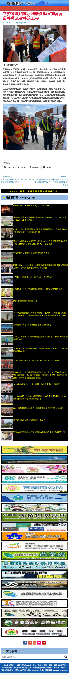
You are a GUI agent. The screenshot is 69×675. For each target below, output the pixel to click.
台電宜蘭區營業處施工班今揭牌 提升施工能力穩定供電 (36, 360)
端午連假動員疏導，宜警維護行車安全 (29, 420)
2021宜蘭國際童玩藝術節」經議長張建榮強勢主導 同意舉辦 (38, 408)
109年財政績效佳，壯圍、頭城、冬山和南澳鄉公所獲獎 (36, 384)
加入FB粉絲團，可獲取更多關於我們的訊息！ (34, 191)
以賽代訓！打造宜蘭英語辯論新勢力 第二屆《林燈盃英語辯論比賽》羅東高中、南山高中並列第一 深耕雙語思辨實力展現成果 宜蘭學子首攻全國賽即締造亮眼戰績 (40, 375)
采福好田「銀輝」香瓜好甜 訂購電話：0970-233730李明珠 (38, 289)
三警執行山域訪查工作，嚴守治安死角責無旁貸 (33, 277)
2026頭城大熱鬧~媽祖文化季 (25, 301)
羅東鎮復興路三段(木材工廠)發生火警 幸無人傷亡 (34, 205)
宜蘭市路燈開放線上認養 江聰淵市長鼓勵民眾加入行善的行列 (39, 432)
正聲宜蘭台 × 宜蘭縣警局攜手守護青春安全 (31, 253)
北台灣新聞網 (21, 23)
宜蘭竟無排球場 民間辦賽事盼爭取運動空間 (32, 325)
